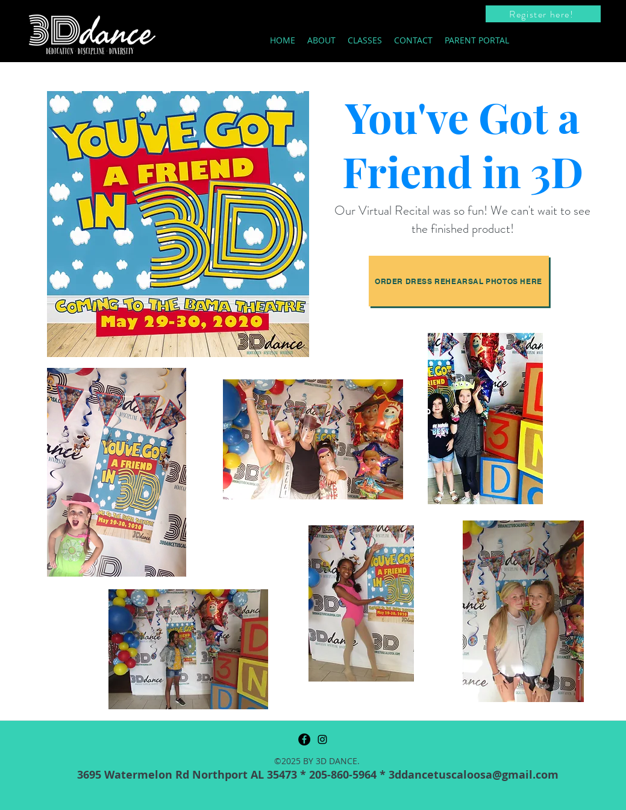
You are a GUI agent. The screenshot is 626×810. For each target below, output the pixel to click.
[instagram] (322, 739)
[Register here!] (543, 13)
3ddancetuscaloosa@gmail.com (474, 774)
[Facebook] (304, 739)
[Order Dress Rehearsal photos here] (459, 281)
